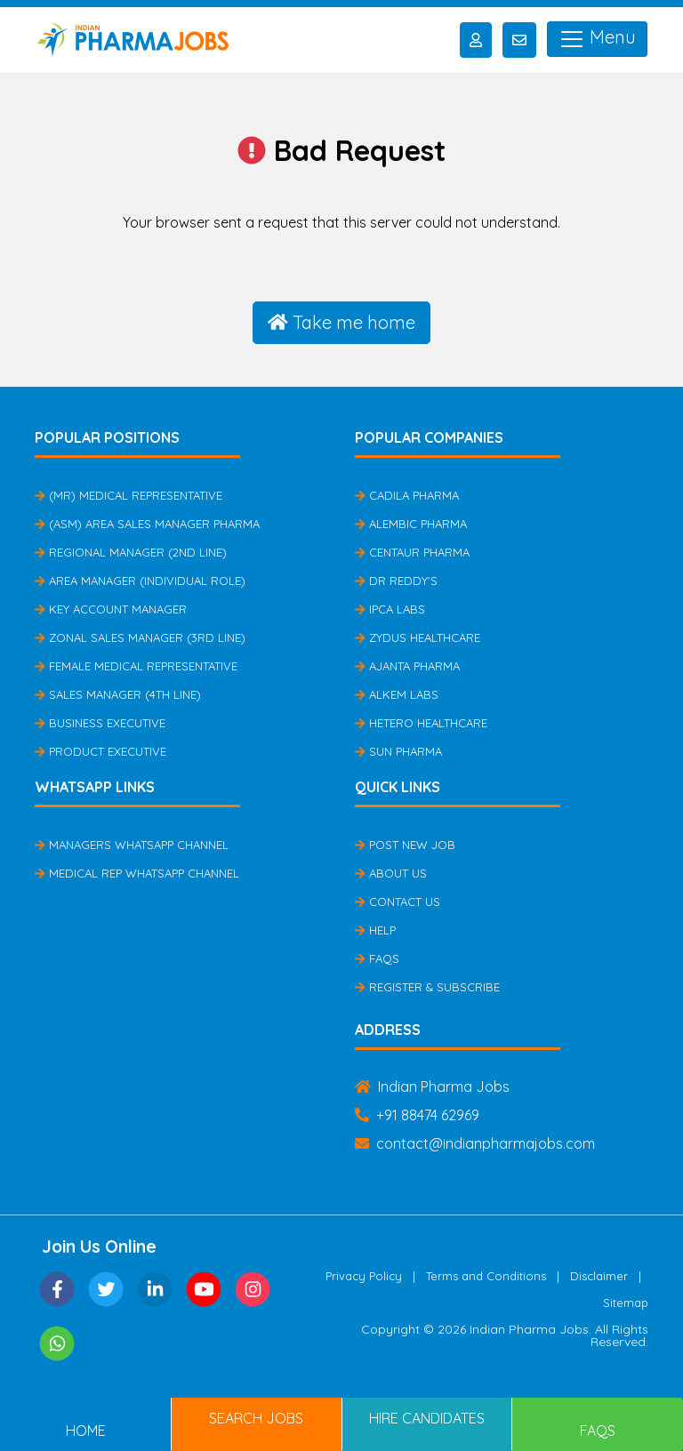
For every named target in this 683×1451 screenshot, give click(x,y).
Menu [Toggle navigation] (597, 39)
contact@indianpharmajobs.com (475, 1143)
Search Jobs (256, 1418)
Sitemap (625, 1302)
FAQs (377, 958)
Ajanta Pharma (407, 666)
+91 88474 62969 (417, 1115)
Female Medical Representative (136, 666)
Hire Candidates (427, 1418)
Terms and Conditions (486, 1276)
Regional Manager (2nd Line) (131, 552)
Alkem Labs (396, 694)
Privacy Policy (363, 1276)
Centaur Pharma (412, 552)
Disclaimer (599, 1276)
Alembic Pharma (411, 524)
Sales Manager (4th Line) (118, 694)
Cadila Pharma (407, 495)
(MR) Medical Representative (128, 495)
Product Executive (100, 751)
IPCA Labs (390, 609)
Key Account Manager (111, 609)
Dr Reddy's (396, 580)
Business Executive (100, 723)
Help (375, 930)
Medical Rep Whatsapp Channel (137, 873)
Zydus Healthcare (417, 637)
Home (86, 1430)
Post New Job (405, 845)
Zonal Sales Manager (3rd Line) (140, 637)
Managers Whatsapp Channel (132, 845)
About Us (391, 873)
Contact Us (397, 901)
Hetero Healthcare (421, 723)
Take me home (341, 322)
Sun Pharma (398, 751)
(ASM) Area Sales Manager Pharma (147, 524)
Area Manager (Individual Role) (140, 580)
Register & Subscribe (427, 987)
